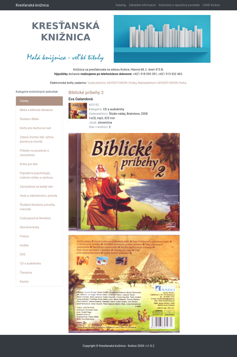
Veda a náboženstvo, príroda (38, 195)
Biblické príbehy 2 (86, 92)
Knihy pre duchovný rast (35, 128)
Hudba (24, 245)
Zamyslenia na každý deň (36, 186)
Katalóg (121, 5)
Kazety (24, 281)
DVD (23, 254)
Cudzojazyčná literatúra (35, 218)
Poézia (24, 236)
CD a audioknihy (30, 263)
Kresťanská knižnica (32, 5)
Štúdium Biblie (29, 119)
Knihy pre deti (29, 164)
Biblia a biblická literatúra (36, 110)
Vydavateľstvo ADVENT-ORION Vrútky (112, 83)
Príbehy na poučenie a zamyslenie (34, 153)
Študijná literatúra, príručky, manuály (37, 207)
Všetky (24, 101)
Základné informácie (142, 5)
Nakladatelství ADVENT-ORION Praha (162, 83)
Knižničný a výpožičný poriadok (179, 5)
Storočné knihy (29, 227)
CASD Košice (211, 5)
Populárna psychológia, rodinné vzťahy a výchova (36, 175)
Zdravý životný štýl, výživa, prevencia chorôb (37, 139)
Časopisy (26, 272)
